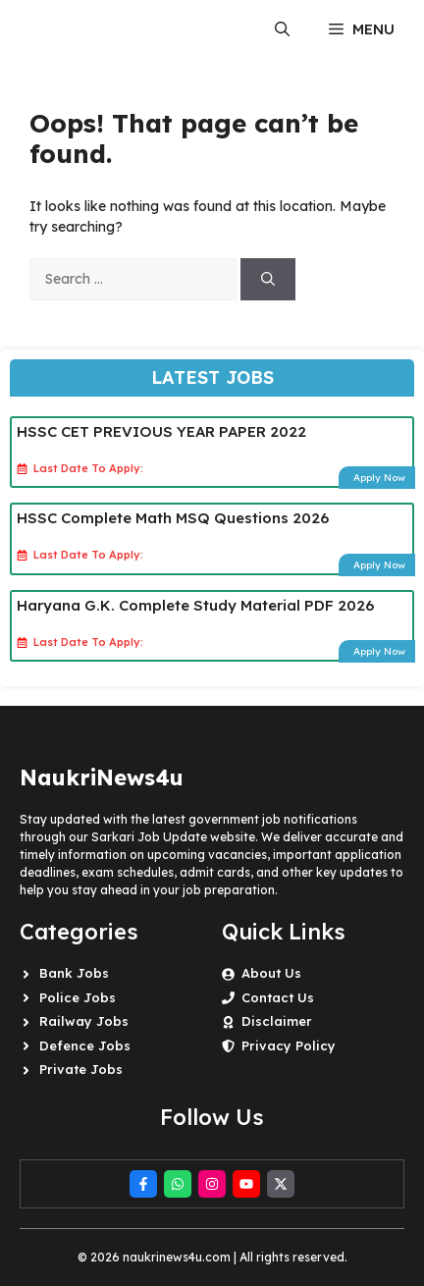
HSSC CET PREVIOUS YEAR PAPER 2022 (161, 431)
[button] (282, 29)
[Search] (267, 279)
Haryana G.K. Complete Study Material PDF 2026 (195, 605)
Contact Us (277, 997)
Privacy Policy (288, 1045)
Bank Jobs (74, 973)
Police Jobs (77, 997)
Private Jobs (81, 1069)
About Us (271, 973)
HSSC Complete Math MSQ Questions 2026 (173, 518)
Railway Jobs (84, 1021)
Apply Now (379, 477)
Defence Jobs (85, 1045)
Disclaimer (276, 1021)
